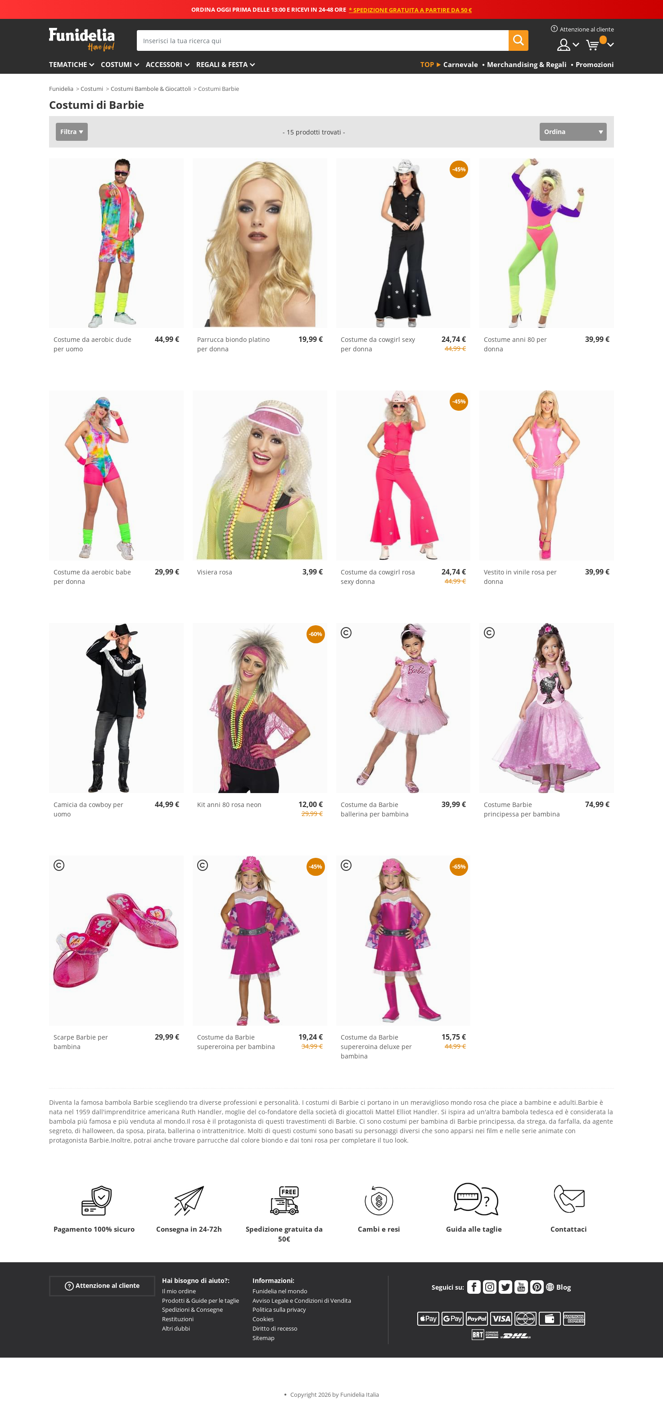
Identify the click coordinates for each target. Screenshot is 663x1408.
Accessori (164, 64)
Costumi (116, 64)
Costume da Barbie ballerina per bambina (375, 809)
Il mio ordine (179, 1291)
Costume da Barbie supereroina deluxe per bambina (376, 1046)
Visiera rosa (214, 572)
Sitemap (264, 1338)
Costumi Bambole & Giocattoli (151, 89)
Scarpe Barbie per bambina (81, 1042)
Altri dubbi (176, 1328)
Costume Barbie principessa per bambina (522, 809)
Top (427, 64)
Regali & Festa (222, 64)
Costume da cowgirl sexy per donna (378, 344)
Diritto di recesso (275, 1328)
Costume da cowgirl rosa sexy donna (378, 577)
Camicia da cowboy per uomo (88, 809)
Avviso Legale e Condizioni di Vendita (302, 1300)
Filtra (68, 131)
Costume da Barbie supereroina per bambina (236, 1042)
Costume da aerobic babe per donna (92, 577)
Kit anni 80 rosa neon (229, 804)
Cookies (263, 1319)
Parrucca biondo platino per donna (233, 344)
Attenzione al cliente (102, 1286)
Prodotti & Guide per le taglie (200, 1300)
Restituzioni (178, 1319)
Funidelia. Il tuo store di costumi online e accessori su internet (81, 40)
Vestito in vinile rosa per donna (520, 577)
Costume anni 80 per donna (515, 344)
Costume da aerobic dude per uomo (92, 344)
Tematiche (68, 64)
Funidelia (61, 89)
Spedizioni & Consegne (192, 1309)
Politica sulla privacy (279, 1309)
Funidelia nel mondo (280, 1291)
